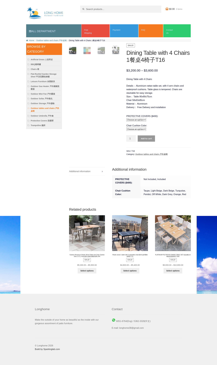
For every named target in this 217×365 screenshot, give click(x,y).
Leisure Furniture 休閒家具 (43, 81)
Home (31, 40)
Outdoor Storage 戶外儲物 (42, 103)
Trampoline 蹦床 (38, 125)
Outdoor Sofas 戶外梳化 (41, 98)
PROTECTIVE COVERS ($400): (142, 116)
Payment (116, 30)
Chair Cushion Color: (136, 125)
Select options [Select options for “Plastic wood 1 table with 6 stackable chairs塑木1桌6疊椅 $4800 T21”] (130, 271)
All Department (43, 31)
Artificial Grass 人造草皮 (42, 59)
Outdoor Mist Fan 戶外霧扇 (43, 94)
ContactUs (169, 31)
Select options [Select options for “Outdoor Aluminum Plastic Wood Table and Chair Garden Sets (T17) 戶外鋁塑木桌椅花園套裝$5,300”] (87, 271)
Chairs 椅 (35, 69)
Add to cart (146, 138)
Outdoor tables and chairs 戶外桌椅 (51, 40)
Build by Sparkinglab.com (47, 349)
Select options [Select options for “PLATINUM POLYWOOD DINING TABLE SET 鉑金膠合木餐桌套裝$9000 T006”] (173, 271)
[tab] (87, 171)
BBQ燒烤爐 (36, 64)
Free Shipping (88, 31)
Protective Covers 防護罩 (42, 121)
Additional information (79, 171)
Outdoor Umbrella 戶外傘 (42, 116)
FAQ (143, 30)
